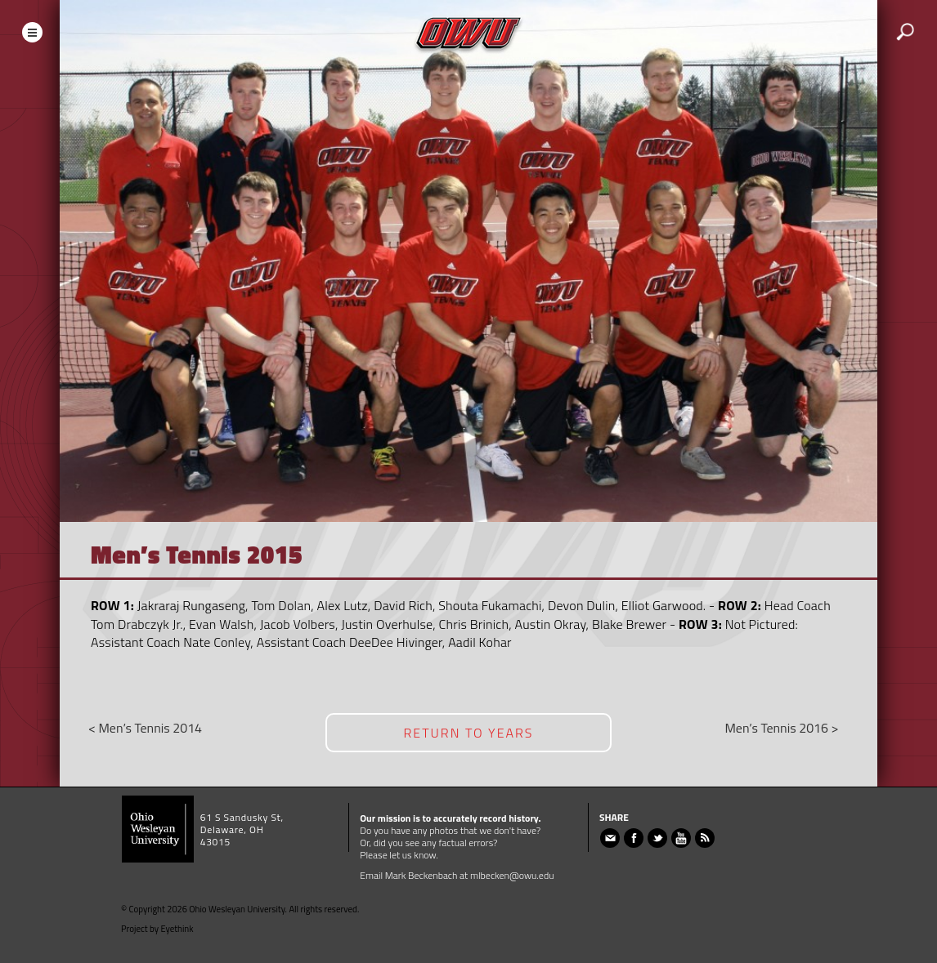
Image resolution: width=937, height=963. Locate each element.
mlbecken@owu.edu (512, 875)
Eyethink (177, 928)
